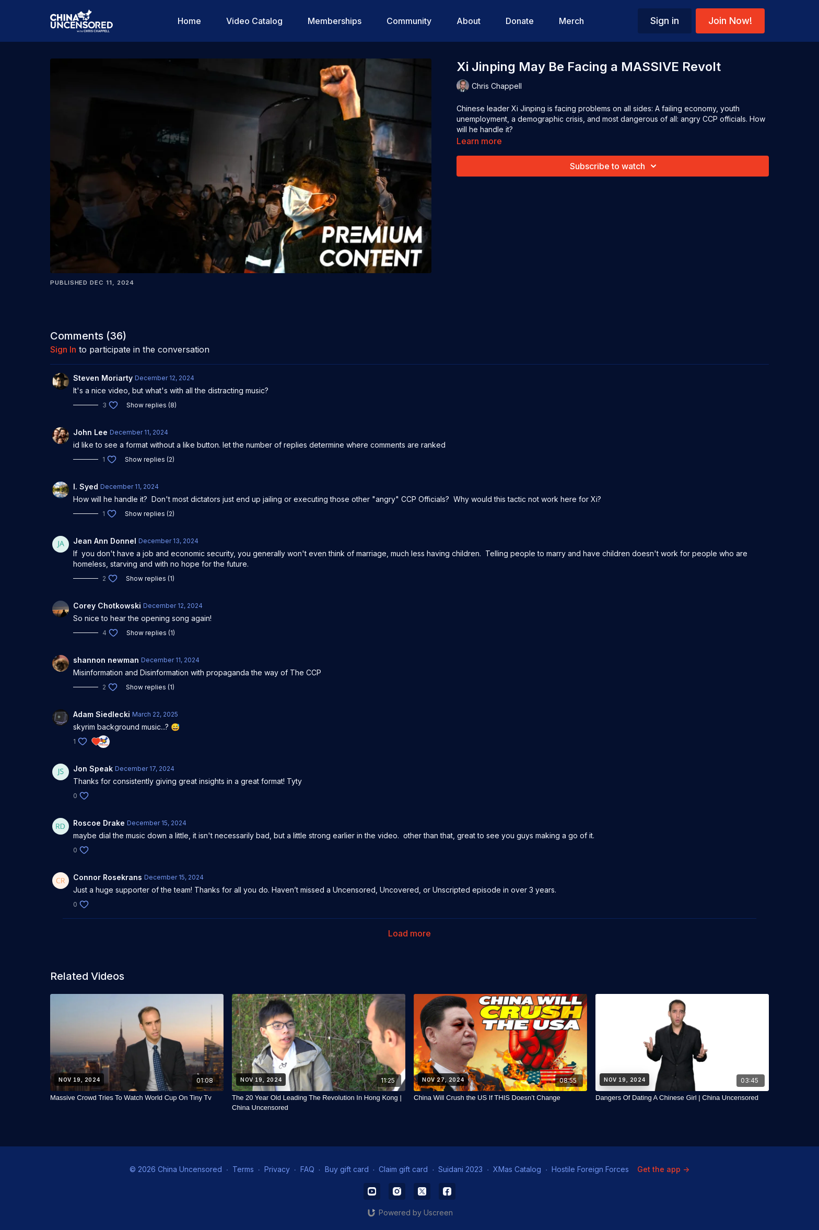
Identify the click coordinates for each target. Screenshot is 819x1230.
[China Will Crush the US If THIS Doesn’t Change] (500, 1098)
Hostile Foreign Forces (590, 1169)
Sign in (664, 20)
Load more (409, 933)
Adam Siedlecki (101, 714)
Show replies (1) (150, 578)
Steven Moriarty (103, 377)
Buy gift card (347, 1169)
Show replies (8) (151, 405)
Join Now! (730, 20)
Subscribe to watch (615, 166)
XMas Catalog (517, 1169)
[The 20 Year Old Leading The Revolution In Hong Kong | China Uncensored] (318, 1103)
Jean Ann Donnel (104, 540)
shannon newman (106, 659)
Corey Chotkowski (107, 605)
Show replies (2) (149, 459)
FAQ (307, 1169)
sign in (63, 349)
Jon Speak (93, 768)
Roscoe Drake (99, 822)
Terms (243, 1169)
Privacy (277, 1169)
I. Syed (85, 486)
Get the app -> (663, 1169)
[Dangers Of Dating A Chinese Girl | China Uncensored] (682, 1098)
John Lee (90, 432)
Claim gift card (403, 1169)
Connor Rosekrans (107, 877)
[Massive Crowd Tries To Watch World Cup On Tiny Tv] (137, 1098)
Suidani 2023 (460, 1169)
